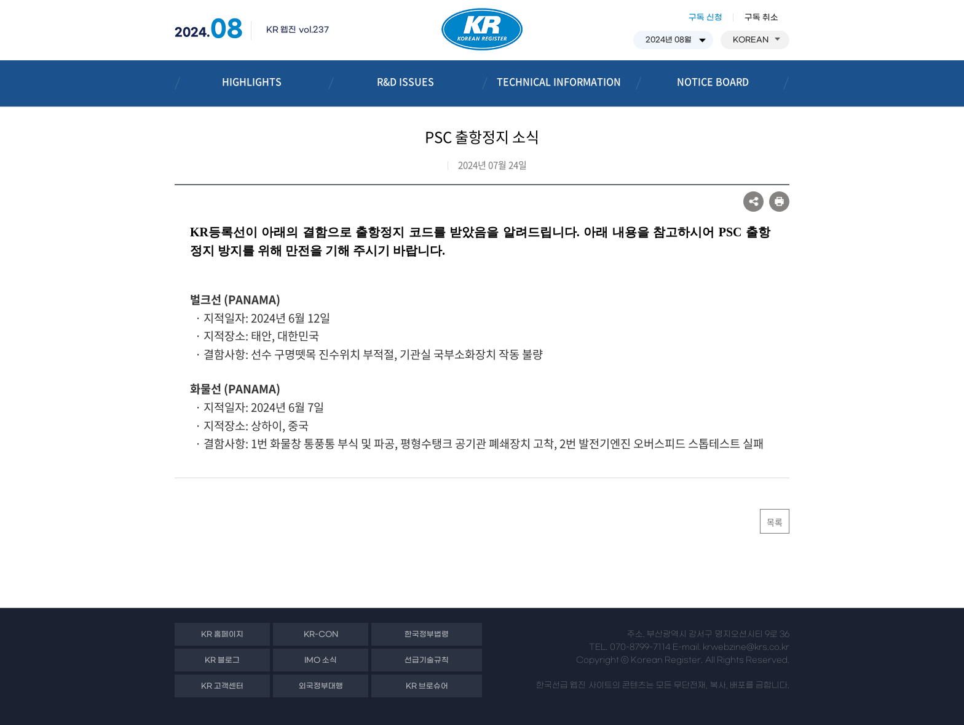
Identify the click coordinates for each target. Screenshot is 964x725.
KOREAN (756, 40)
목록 (775, 522)
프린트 (779, 201)
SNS (753, 201)
